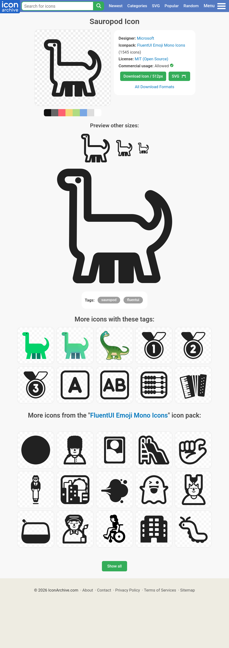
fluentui (133, 300)
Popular (171, 5)
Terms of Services (160, 590)
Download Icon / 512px (143, 76)
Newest (116, 5)
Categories (137, 5)
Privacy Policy (127, 590)
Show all (114, 566)
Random (191, 5)
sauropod (108, 300)
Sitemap (187, 590)
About (87, 590)
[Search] (98, 6)
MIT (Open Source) (151, 58)
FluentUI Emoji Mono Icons (161, 45)
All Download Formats (154, 86)
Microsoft (145, 38)
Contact (104, 590)
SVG (156, 5)
